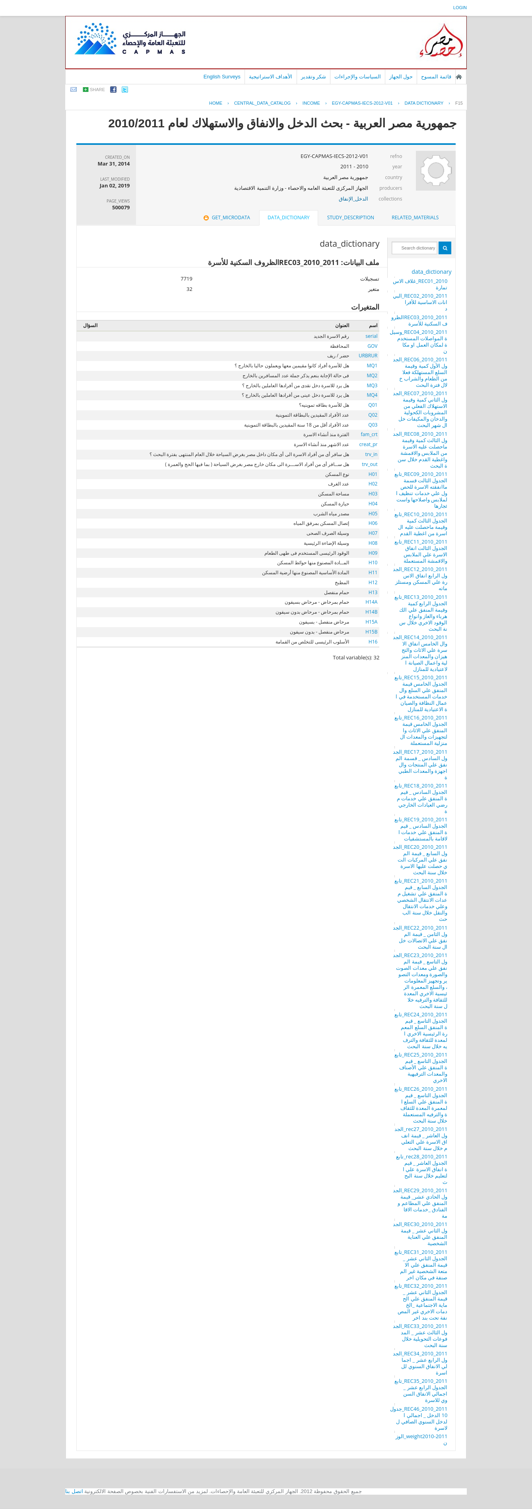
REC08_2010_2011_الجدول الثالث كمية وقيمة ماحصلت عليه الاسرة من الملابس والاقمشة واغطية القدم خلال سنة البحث (420, 450)
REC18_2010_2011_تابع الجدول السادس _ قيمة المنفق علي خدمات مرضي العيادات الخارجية (421, 798)
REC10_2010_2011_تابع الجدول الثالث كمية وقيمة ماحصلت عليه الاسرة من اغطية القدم (421, 523)
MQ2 (372, 375)
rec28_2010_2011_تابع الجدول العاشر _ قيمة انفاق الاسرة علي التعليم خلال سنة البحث (421, 1169)
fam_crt (369, 434)
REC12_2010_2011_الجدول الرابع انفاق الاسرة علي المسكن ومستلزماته (420, 578)
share (97, 89)
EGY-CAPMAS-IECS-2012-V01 (362, 103)
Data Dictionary (423, 103)
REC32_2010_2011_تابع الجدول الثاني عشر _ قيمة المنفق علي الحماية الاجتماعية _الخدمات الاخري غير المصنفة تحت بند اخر (421, 1302)
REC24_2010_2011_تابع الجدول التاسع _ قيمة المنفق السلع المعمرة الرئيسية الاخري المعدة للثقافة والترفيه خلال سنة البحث (421, 1030)
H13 (373, 592)
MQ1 (372, 365)
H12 (373, 582)
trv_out (369, 464)
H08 (373, 543)
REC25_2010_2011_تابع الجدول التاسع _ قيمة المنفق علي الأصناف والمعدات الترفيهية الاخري (421, 1067)
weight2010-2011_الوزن (422, 1439)
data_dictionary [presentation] (288, 217)
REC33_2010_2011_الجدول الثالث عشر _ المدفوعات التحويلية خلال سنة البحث (420, 1335)
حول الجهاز (401, 77)
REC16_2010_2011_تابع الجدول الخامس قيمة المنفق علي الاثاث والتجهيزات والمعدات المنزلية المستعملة (421, 730)
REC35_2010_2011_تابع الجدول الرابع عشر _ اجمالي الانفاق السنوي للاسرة (421, 1390)
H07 (373, 533)
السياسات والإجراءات (357, 77)
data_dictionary (431, 271)
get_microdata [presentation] (226, 217)
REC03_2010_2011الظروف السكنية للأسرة (419, 320)
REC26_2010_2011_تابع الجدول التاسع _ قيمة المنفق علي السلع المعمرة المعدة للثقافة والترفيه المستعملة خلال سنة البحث (421, 1105)
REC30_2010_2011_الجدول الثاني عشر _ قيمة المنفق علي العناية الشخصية (420, 1233)
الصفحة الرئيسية (459, 77)
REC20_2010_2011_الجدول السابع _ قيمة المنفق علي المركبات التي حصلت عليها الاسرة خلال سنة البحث (420, 859)
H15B (371, 631)
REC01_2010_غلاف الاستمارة (420, 284)
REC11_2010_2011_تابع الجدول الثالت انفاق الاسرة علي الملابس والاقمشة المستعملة (421, 551)
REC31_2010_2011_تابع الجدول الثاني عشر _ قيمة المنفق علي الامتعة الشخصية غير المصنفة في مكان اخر (421, 1265)
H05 (373, 513)
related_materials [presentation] (415, 217)
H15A (371, 621)
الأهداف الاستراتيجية (271, 77)
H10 (373, 562)
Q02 (372, 414)
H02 (373, 483)
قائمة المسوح (436, 77)
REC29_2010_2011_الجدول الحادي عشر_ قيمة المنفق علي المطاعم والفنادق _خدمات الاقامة (420, 1203)
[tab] (415, 217)
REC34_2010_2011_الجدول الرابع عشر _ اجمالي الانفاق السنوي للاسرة (420, 1363)
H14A (371, 602)
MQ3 (372, 385)
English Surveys (222, 77)
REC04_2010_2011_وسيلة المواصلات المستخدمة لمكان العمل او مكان (419, 341)
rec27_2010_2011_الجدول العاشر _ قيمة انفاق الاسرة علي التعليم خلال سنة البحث (420, 1138)
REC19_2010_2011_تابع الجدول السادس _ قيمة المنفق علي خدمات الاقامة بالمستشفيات (421, 829)
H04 (373, 503)
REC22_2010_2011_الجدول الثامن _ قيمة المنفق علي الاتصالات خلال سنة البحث (420, 937)
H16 (373, 641)
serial (371, 336)
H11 (373, 572)
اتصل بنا (74, 1491)
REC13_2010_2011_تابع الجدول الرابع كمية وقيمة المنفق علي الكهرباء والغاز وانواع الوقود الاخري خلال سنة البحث (421, 613)
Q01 (372, 405)
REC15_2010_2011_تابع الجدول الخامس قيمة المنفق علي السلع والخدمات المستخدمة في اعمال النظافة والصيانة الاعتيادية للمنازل (421, 693)
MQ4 (372, 395)
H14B (371, 611)
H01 (373, 474)
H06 (373, 523)
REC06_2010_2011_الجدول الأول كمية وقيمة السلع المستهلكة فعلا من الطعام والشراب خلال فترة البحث (420, 372)
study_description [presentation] (350, 217)
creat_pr (368, 444)
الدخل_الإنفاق (354, 198)
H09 (373, 553)
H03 (373, 493)
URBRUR (368, 355)
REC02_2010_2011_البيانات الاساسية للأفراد (420, 302)
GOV (372, 346)
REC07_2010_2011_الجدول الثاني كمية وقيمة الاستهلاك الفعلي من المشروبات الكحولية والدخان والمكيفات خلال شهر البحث (420, 409)
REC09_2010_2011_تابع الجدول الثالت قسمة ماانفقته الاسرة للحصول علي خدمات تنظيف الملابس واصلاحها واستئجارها (421, 490)
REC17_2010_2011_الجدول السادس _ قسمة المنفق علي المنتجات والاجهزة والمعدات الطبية (420, 764)
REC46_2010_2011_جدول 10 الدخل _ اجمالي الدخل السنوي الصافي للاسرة (419, 1418)
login (460, 7)
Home (215, 103)
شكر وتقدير (313, 77)
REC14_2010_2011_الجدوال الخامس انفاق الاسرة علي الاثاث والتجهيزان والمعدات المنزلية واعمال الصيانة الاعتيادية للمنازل (420, 653)
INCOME (311, 103)
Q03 (372, 424)
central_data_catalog (262, 103)
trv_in (371, 454)
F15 (459, 103)
